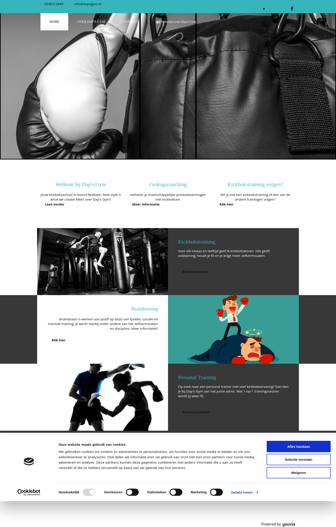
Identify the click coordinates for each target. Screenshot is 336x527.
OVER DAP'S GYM (91, 21)
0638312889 (54, 4)
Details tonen (241, 518)
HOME (54, 21)
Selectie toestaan (299, 485)
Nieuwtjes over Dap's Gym (176, 22)
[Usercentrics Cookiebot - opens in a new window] (29, 518)
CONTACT (131, 21)
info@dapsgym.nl (87, 4)
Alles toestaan (298, 472)
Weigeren (298, 498)
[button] (54, 204)
